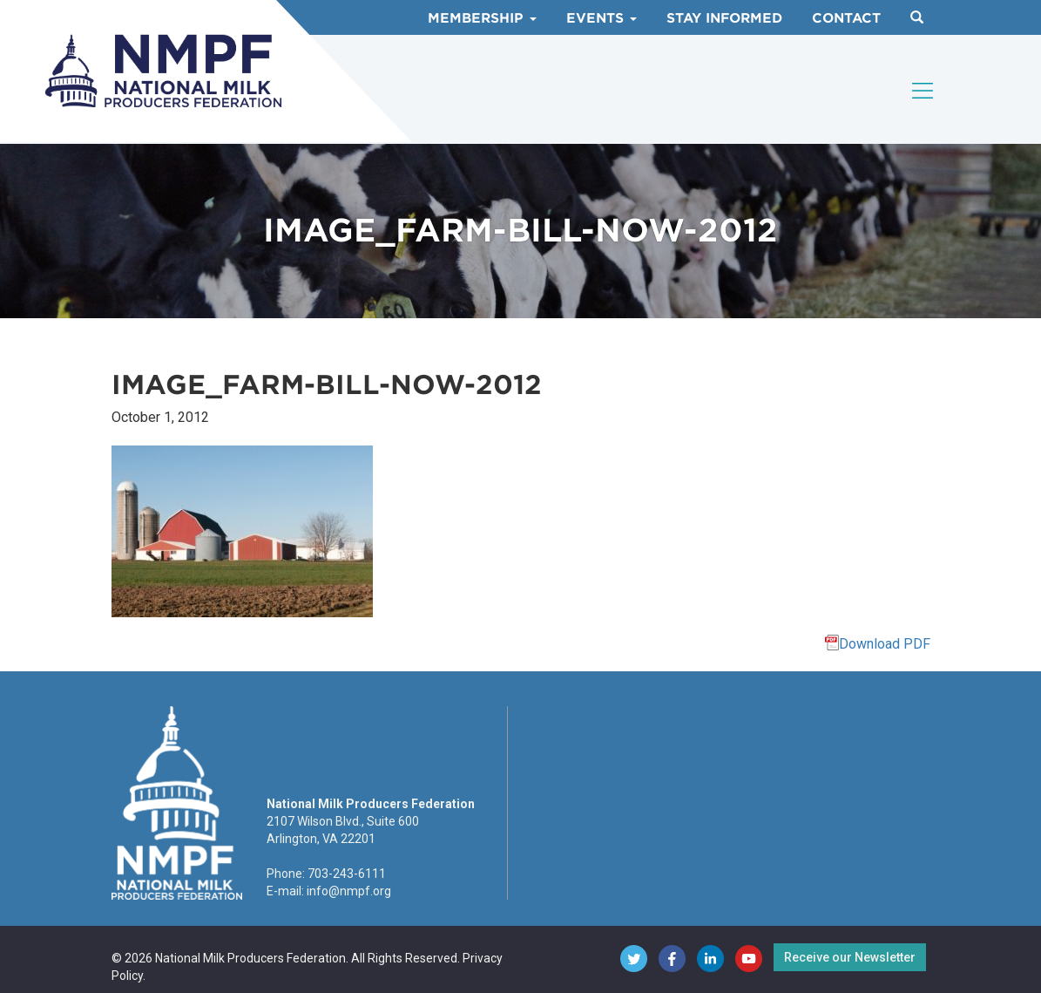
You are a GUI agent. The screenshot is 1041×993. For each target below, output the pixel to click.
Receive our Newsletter (850, 957)
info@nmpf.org (349, 891)
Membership (482, 18)
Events (601, 18)
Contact (846, 18)
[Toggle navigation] (923, 90)
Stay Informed (724, 18)
